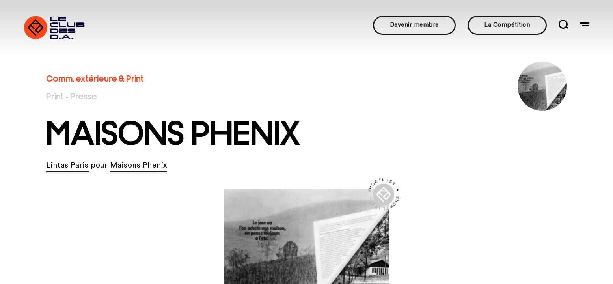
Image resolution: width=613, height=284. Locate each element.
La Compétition (507, 25)
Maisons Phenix (138, 165)
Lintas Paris (67, 165)
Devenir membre (414, 25)
